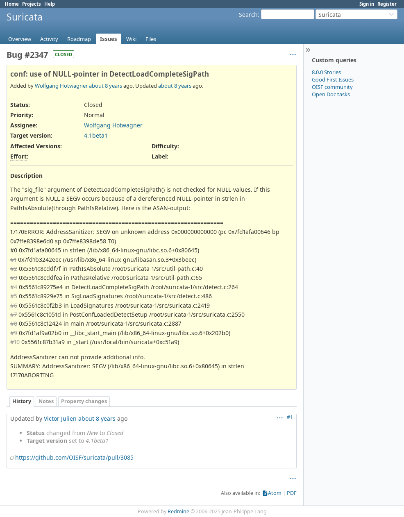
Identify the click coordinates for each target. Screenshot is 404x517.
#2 (13, 268)
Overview (19, 39)
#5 (13, 296)
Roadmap (79, 39)
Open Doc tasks (331, 94)
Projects (31, 4)
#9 (13, 333)
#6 (13, 305)
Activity (49, 39)
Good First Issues (333, 79)
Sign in (366, 4)
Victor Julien (60, 418)
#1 (13, 259)
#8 (13, 323)
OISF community (332, 87)
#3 (13, 277)
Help (49, 4)
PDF (292, 493)
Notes (46, 401)
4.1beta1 (96, 135)
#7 (13, 314)
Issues (108, 39)
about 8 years (105, 85)
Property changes (84, 401)
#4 (13, 287)
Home (12, 4)
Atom (274, 493)
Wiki (131, 39)
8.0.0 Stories (326, 72)
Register (387, 4)
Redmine (178, 511)
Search (248, 14)
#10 (15, 342)
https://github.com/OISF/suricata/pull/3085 (74, 457)
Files (150, 39)
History (21, 401)
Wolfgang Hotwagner (61, 85)
